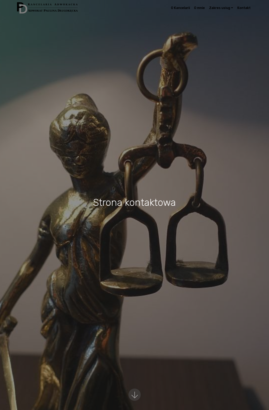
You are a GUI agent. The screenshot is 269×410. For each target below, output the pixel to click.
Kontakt (244, 8)
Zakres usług (219, 8)
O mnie (199, 8)
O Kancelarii (180, 8)
